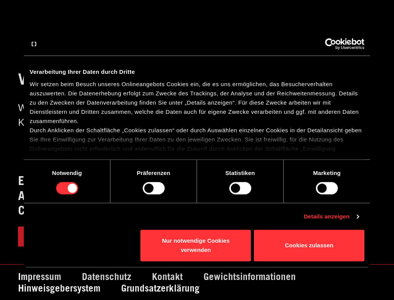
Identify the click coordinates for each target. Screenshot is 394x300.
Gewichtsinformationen (250, 276)
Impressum (39, 276)
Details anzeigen (326, 216)
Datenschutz (106, 276)
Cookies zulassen (309, 245)
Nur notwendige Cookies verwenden (196, 245)
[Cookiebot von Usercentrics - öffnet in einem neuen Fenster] (330, 44)
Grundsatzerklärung (160, 288)
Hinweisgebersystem (59, 288)
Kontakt (167, 276)
